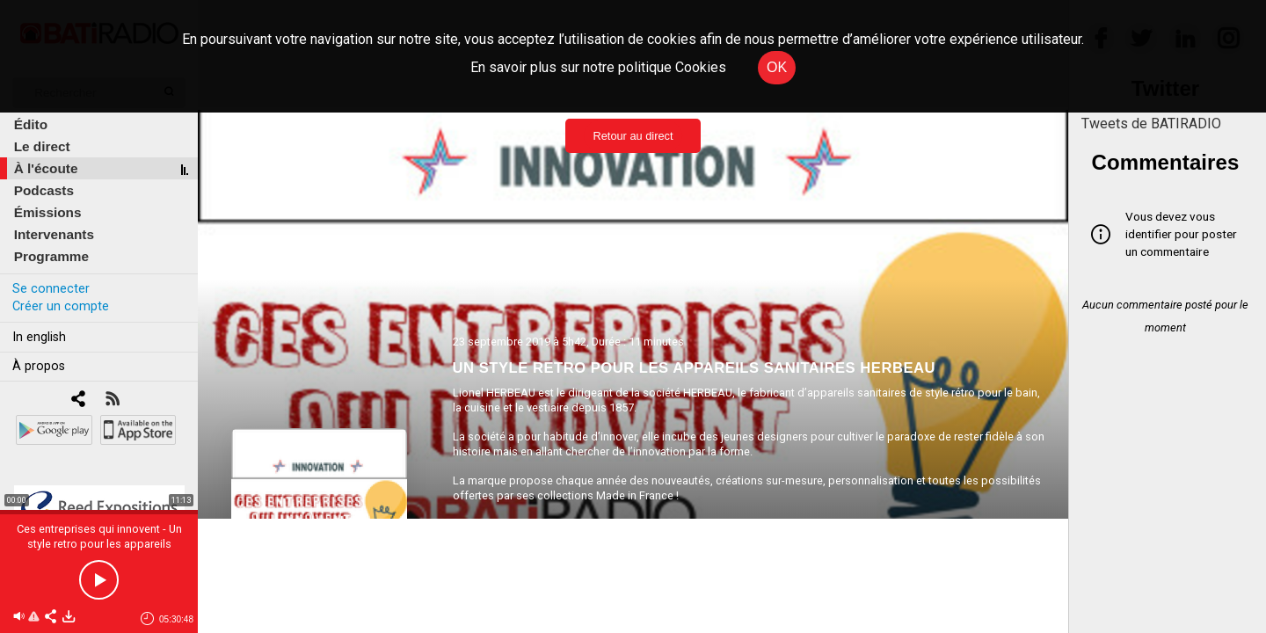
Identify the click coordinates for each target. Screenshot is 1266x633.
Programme (51, 256)
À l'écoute (46, 168)
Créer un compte (60, 306)
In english (39, 337)
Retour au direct (633, 135)
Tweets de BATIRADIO (1151, 123)
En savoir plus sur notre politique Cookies (598, 67)
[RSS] (112, 400)
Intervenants (54, 234)
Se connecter (51, 288)
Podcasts (44, 190)
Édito (30, 124)
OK (777, 67)
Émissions (48, 212)
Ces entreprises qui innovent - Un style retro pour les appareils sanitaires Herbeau (99, 543)
